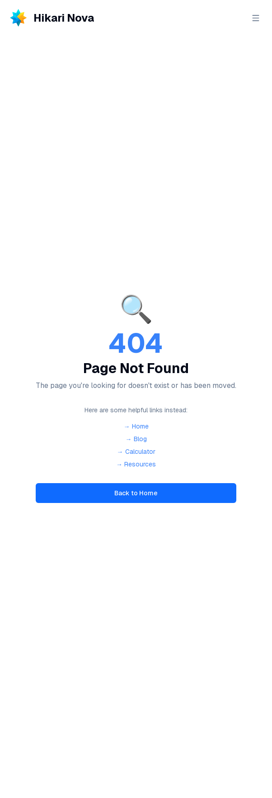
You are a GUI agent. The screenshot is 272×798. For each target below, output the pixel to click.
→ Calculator (136, 451)
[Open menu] (256, 18)
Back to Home (136, 493)
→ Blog (136, 439)
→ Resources (136, 464)
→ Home (136, 426)
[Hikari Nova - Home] (50, 18)
